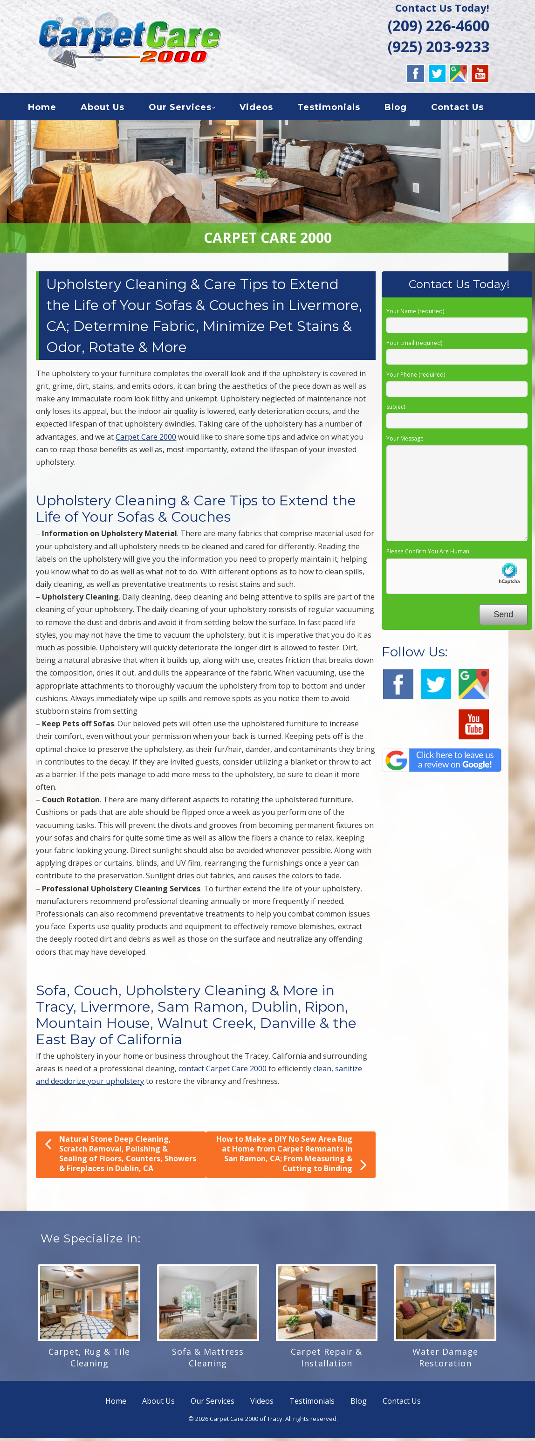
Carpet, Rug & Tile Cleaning (89, 1360)
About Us (111, 109)
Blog (404, 109)
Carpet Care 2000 (146, 440)
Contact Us (466, 109)
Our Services (189, 109)
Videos (265, 109)
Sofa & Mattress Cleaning (208, 1360)
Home (51, 109)
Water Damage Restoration (445, 1360)
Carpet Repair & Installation (326, 1360)
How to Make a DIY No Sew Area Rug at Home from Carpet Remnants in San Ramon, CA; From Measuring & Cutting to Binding (291, 1157)
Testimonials (337, 109)
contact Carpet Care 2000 (222, 1072)
